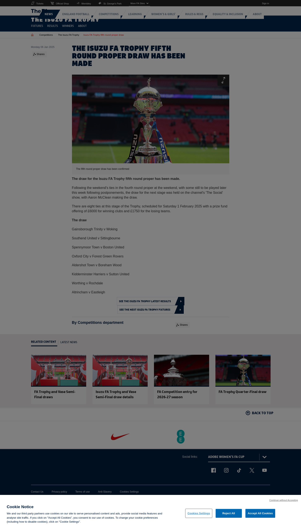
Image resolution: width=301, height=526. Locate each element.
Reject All (228, 516)
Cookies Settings (199, 516)
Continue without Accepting (283, 502)
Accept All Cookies (260, 516)
